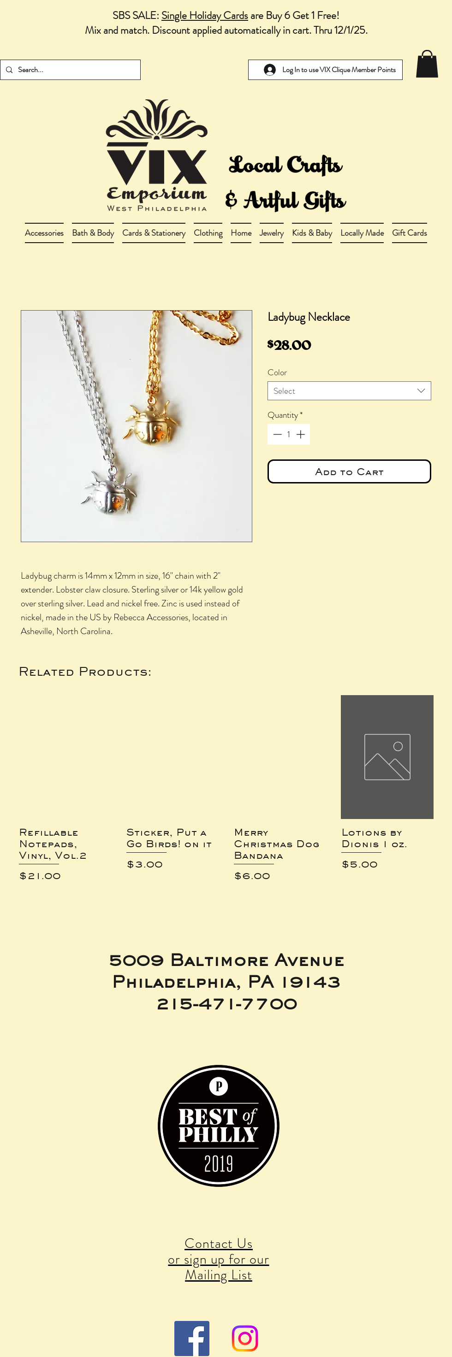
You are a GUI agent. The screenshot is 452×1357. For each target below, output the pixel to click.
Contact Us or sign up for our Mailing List (218, 1259)
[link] (427, 64)
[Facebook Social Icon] (191, 1338)
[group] (226, 800)
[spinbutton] (289, 434)
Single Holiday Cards (204, 15)
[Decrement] (276, 434)
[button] (93, 233)
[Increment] (301, 434)
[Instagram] (244, 1338)
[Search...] (69, 69)
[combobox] (349, 390)
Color (277, 372)
